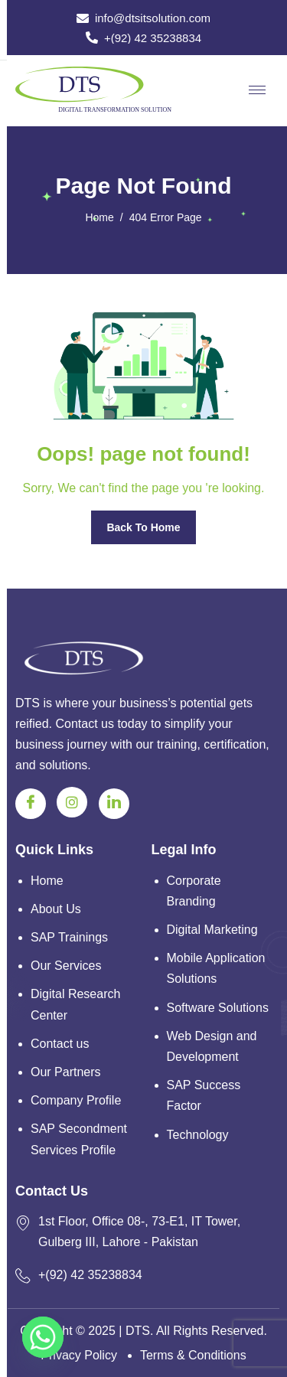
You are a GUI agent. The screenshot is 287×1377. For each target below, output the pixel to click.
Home (47, 880)
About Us (56, 908)
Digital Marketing (212, 929)
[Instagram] (72, 802)
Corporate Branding (194, 891)
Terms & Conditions (193, 1355)
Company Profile (76, 1100)
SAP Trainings (69, 937)
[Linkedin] (114, 803)
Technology (198, 1134)
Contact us (60, 1043)
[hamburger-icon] (257, 90)
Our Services (66, 965)
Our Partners (66, 1071)
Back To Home (143, 527)
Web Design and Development (212, 1046)
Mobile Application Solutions (216, 968)
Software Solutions (218, 1007)
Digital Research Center (75, 1004)
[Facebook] (30, 803)
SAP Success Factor (204, 1095)
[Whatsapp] (43, 1337)
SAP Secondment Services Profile (79, 1139)
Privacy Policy (79, 1355)
